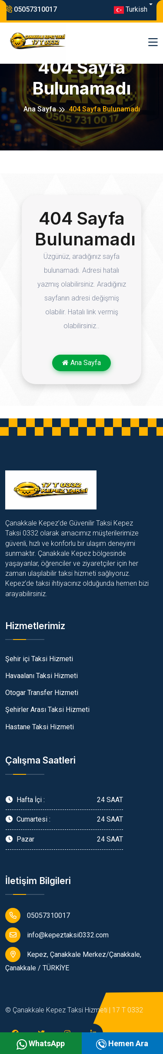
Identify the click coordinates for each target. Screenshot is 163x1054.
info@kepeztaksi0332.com (57, 935)
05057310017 (31, 9)
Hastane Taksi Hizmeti (39, 727)
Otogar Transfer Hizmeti (41, 693)
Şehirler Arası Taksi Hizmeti (47, 709)
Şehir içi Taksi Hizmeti (39, 659)
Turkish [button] (130, 10)
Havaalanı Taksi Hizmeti (41, 676)
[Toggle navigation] (153, 42)
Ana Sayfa (39, 109)
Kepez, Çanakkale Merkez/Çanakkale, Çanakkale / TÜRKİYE (73, 959)
